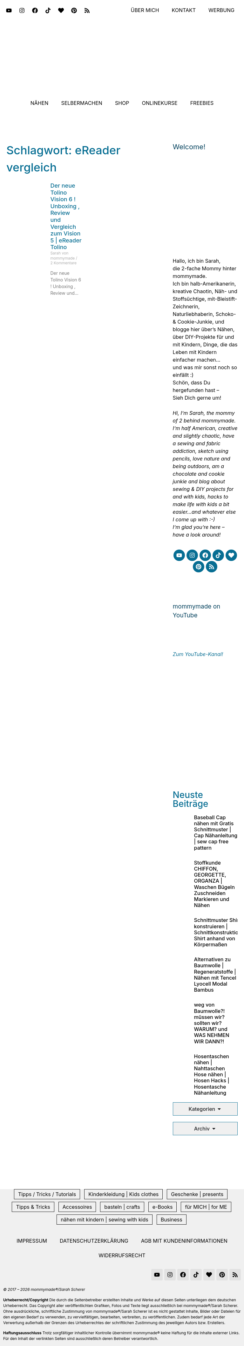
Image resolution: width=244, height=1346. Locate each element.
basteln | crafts (122, 1207)
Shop (122, 103)
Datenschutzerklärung (94, 1241)
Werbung (221, 10)
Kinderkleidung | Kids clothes (123, 1194)
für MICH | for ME (206, 1207)
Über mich (145, 10)
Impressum (32, 1241)
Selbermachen (81, 103)
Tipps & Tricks (33, 1207)
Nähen (39, 103)
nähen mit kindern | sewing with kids (104, 1219)
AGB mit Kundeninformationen (184, 1241)
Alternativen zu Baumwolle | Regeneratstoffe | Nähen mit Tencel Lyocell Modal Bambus (215, 974)
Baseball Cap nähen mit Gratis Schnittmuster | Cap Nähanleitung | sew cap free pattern (216, 832)
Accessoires (77, 1207)
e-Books (162, 1207)
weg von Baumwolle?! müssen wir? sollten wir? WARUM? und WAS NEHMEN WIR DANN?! (211, 1022)
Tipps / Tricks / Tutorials (47, 1194)
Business (171, 1219)
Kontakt (184, 10)
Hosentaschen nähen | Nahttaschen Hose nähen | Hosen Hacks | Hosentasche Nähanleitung (211, 1074)
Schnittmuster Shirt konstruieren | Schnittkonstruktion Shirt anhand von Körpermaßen (217, 932)
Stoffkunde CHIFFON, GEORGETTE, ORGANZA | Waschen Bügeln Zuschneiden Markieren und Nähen (214, 884)
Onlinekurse (160, 103)
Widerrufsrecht (121, 1255)
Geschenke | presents (197, 1194)
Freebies (202, 103)
